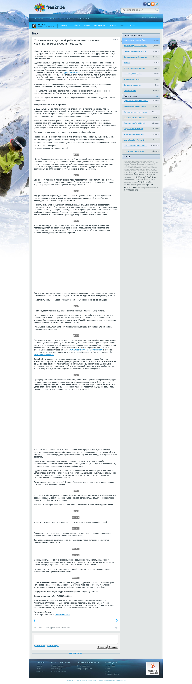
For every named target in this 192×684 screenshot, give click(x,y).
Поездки (65, 25)
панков (133, 185)
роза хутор (56, 627)
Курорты (69, 18)
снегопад (141, 188)
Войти (144, 17)
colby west (155, 163)
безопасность (141, 174)
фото (126, 190)
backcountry (151, 161)
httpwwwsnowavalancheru (141, 166)
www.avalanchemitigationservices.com (85, 350)
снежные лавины (151, 188)
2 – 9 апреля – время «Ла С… (135, 151)
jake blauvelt (142, 167)
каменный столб (130, 177)
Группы (132, 25)
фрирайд (133, 190)
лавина (131, 179)
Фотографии (99, 25)
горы (151, 175)
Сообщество (53, 18)
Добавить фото (39, 646)
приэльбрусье (142, 185)
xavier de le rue (145, 172)
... (71, 627)
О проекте (83, 680)
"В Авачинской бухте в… (133, 79)
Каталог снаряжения (88, 663)
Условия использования (95, 680)
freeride (139, 164)
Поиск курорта (56, 669)
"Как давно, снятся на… (132, 85)
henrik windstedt (128, 166)
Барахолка (83, 18)
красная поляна (146, 177)
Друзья (112, 25)
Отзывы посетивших (58, 671)
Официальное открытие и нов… (136, 101)
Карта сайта (40, 671)
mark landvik (141, 171)
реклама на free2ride (75, 653)
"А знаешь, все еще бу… (133, 74)
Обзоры (76, 25)
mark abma (134, 171)
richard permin (128, 172)
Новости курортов (58, 666)
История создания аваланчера (135, 46)
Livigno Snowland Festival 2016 (135, 140)
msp (147, 171)
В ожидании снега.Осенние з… (135, 57)
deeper (126, 164)
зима (155, 175)
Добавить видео (53, 646)
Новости (39, 666)
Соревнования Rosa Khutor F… (135, 123)
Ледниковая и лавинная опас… (135, 68)
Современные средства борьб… (136, 40)
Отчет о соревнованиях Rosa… (135, 146)
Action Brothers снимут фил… (135, 134)
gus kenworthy (151, 164)
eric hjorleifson (132, 164)
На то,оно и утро (130, 91)
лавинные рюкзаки (131, 182)
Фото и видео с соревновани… (135, 118)
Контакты (113, 680)
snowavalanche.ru (62, 614)
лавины (63, 627)
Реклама (106, 680)
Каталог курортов (60, 663)
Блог (122, 25)
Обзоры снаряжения (84, 669)
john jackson (131, 169)
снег (68, 627)
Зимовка (127, 63)
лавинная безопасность (145, 179)
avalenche (143, 161)
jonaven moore (139, 169)
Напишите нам (121, 680)
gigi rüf (144, 164)
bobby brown (138, 163)
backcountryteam (129, 163)
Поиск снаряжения (83, 666)
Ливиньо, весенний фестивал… (135, 112)
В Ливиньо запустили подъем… (135, 106)
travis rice (136, 172)
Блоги (107, 669)
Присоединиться (152, 17)
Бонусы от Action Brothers (133, 129)
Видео (87, 25)
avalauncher (136, 161)
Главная (38, 18)
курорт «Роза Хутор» (72, 72)
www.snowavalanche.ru (44, 355)
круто (126, 179)
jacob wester (134, 167)
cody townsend (146, 163)
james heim (149, 167)
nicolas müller (153, 171)
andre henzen (128, 161)
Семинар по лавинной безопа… (135, 51)
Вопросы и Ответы (112, 674)
